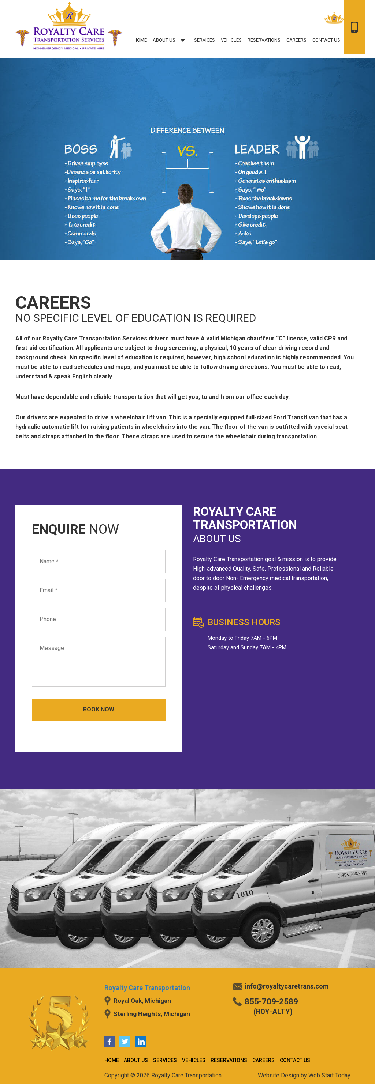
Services (204, 40)
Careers (296, 40)
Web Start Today (329, 1075)
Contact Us (326, 40)
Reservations (264, 40)
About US (170, 40)
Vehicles (231, 40)
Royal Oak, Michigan (142, 1000)
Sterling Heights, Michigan (152, 1013)
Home (140, 40)
